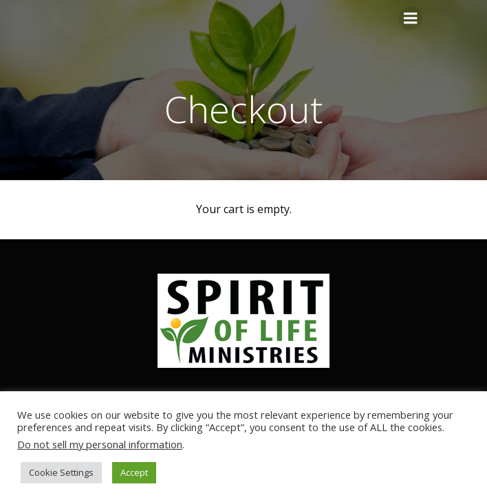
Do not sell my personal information (99, 444)
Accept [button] (134, 472)
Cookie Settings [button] (61, 472)
